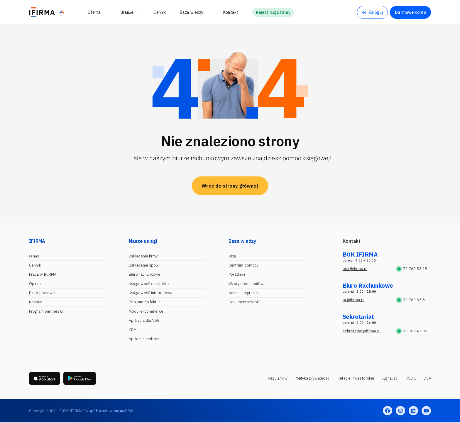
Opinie (35, 283)
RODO (410, 378)
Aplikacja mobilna (144, 338)
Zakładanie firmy (143, 256)
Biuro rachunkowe (145, 274)
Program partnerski (46, 311)
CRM (132, 329)
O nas (34, 256)
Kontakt (36, 301)
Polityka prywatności (312, 378)
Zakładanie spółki (144, 265)
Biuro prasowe (42, 292)
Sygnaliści (389, 378)
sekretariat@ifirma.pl (361, 330)
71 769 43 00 (412, 330)
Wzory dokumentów (246, 283)
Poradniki (237, 274)
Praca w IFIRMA (42, 274)
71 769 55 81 (412, 299)
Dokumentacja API (245, 301)
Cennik (35, 265)
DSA (427, 378)
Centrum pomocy (243, 265)
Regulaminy (278, 378)
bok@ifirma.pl (355, 268)
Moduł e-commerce (146, 311)
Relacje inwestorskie (355, 378)
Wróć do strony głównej (230, 186)
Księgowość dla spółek (149, 283)
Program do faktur (144, 301)
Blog (232, 256)
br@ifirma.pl (353, 299)
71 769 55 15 (412, 268)
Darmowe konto (410, 12)
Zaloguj (372, 12)
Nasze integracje (243, 292)
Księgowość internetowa (150, 292)
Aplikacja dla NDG (144, 320)
